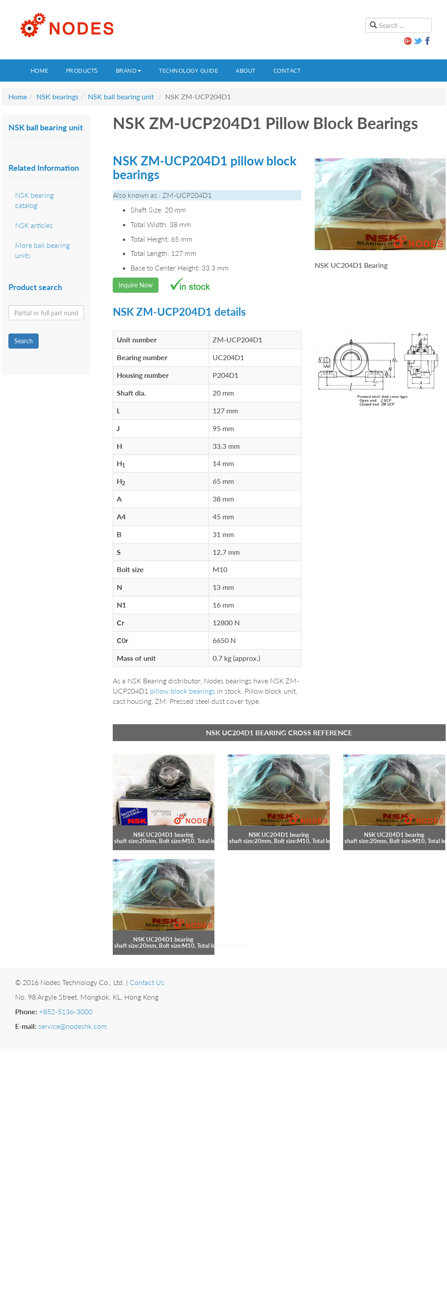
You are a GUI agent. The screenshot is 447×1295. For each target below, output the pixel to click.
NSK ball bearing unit (121, 96)
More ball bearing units (42, 250)
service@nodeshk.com (72, 1026)
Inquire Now (136, 285)
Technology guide (188, 70)
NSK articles (34, 225)
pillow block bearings (182, 691)
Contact (287, 70)
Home (39, 70)
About (246, 70)
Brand (129, 70)
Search (23, 341)
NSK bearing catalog (34, 200)
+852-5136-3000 (65, 1011)
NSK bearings (57, 96)
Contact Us (147, 982)
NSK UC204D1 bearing (163, 834)
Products (82, 70)
